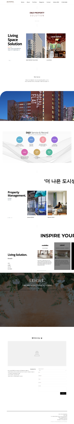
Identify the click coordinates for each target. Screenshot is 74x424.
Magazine (41, 2)
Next (11, 217)
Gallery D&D (56, 2)
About (28, 2)
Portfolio (34, 2)
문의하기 (63, 393)
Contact (48, 2)
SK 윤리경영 (64, 2)
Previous (8, 217)
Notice (22, 2)
